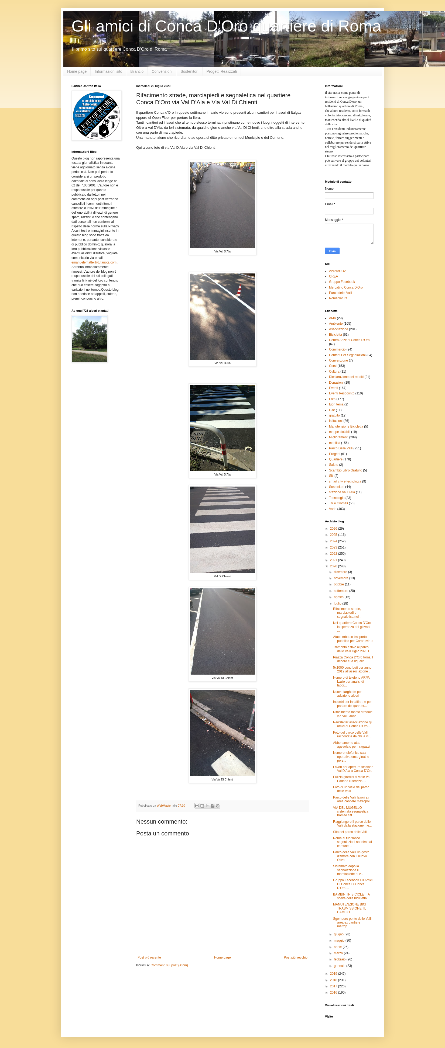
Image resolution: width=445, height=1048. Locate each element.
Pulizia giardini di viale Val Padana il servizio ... (351, 779)
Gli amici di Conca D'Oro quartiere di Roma (226, 26)
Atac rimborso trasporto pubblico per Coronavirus (353, 639)
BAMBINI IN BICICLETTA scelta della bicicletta (351, 896)
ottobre (339, 584)
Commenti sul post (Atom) (169, 965)
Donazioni (336, 382)
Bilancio (136, 71)
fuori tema (336, 404)
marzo (339, 953)
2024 (334, 541)
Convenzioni (162, 71)
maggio (339, 940)
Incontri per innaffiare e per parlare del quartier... (352, 703)
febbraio (340, 959)
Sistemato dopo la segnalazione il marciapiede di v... (348, 870)
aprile (338, 947)
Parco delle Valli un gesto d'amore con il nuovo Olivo (351, 856)
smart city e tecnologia (345, 481)
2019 (334, 974)
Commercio (337, 349)
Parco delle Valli (340, 293)
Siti (331, 476)
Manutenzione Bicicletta (346, 426)
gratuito (334, 415)
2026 (334, 528)
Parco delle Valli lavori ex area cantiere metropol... (352, 799)
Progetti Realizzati (222, 71)
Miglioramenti (338, 437)
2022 (334, 554)
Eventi (333, 388)
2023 (334, 547)
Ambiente (336, 323)
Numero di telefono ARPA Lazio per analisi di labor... (351, 681)
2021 (334, 560)
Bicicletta (335, 334)
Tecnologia (336, 498)
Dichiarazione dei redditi (346, 377)
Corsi (333, 366)
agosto (339, 597)
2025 (334, 535)
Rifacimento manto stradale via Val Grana (352, 714)
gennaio (340, 966)
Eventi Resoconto (341, 393)
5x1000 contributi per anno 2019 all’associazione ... (352, 669)
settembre (341, 591)
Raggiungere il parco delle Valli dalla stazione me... (352, 823)
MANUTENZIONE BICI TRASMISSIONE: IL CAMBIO (349, 908)
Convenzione (338, 360)
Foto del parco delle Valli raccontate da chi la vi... (352, 734)
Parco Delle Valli (340, 448)
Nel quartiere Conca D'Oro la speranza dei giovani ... (352, 627)
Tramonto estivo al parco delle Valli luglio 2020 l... (352, 649)
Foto (332, 399)
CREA (333, 276)
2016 (334, 992)
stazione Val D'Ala (342, 492)
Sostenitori (189, 71)
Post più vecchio (295, 957)
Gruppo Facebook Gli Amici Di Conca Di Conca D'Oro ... (352, 884)
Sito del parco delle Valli (350, 832)
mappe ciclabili (339, 432)
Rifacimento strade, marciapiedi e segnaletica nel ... (347, 613)
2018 (334, 980)
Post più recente (149, 957)
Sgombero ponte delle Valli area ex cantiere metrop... (352, 922)
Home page (77, 71)
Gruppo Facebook (342, 282)
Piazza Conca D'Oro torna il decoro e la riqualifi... (353, 659)
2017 (334, 986)
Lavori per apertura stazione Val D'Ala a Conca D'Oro (353, 769)
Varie (332, 509)
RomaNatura (338, 298)
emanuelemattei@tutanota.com (94, 262)
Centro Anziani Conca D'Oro (349, 340)
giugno (339, 934)
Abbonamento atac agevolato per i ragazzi (351, 744)
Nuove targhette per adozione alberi (347, 693)
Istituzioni (336, 421)
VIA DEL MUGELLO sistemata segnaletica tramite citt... (350, 811)
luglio (338, 603)
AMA (332, 318)
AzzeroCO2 (337, 271)
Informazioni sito (108, 71)
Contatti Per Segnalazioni (347, 355)
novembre (341, 578)
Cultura (334, 371)
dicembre (341, 572)
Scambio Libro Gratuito (345, 470)
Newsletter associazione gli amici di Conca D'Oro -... (352, 724)
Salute (333, 465)
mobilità (334, 443)
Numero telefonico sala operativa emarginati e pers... (351, 756)
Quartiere (336, 459)
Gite (332, 410)
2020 (334, 566)
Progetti (334, 454)
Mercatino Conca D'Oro (346, 287)
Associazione (338, 329)
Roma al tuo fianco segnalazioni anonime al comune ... (352, 842)
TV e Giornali (338, 503)
